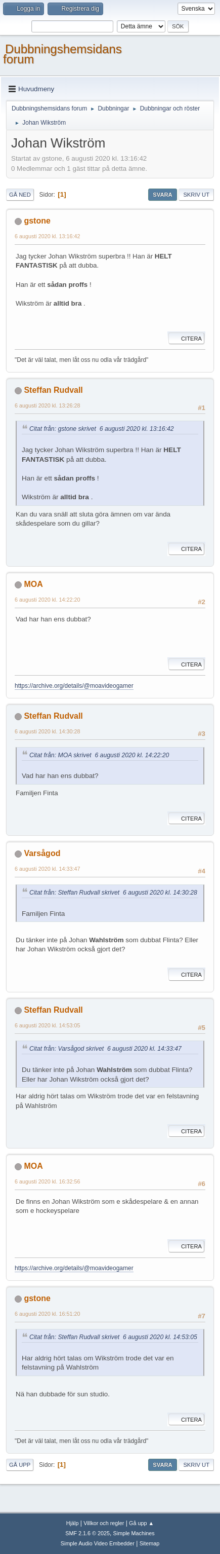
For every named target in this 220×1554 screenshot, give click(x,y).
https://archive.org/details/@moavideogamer (74, 685)
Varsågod (42, 853)
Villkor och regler (103, 1523)
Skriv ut (196, 195)
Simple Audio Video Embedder (98, 1543)
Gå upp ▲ (141, 1523)
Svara (162, 195)
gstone (37, 220)
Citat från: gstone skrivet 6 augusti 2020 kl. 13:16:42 (101, 428)
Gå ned (20, 195)
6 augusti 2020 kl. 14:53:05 (47, 1025)
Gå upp (19, 1465)
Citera (186, 339)
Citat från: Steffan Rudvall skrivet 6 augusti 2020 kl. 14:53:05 (113, 1337)
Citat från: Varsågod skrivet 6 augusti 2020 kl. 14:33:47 (105, 1048)
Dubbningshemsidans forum (62, 54)
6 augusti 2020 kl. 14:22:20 (47, 600)
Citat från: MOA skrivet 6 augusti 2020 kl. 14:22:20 (99, 755)
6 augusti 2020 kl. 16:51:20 (47, 1314)
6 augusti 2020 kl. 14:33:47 (47, 869)
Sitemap (150, 1543)
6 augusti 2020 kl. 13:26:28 (47, 405)
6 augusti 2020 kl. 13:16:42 (47, 236)
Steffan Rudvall (53, 390)
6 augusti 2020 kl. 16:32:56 (47, 1181)
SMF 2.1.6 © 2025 (87, 1533)
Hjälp (72, 1523)
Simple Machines (134, 1533)
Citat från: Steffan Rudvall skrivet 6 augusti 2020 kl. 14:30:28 (113, 892)
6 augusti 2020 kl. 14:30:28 (47, 731)
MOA (33, 584)
